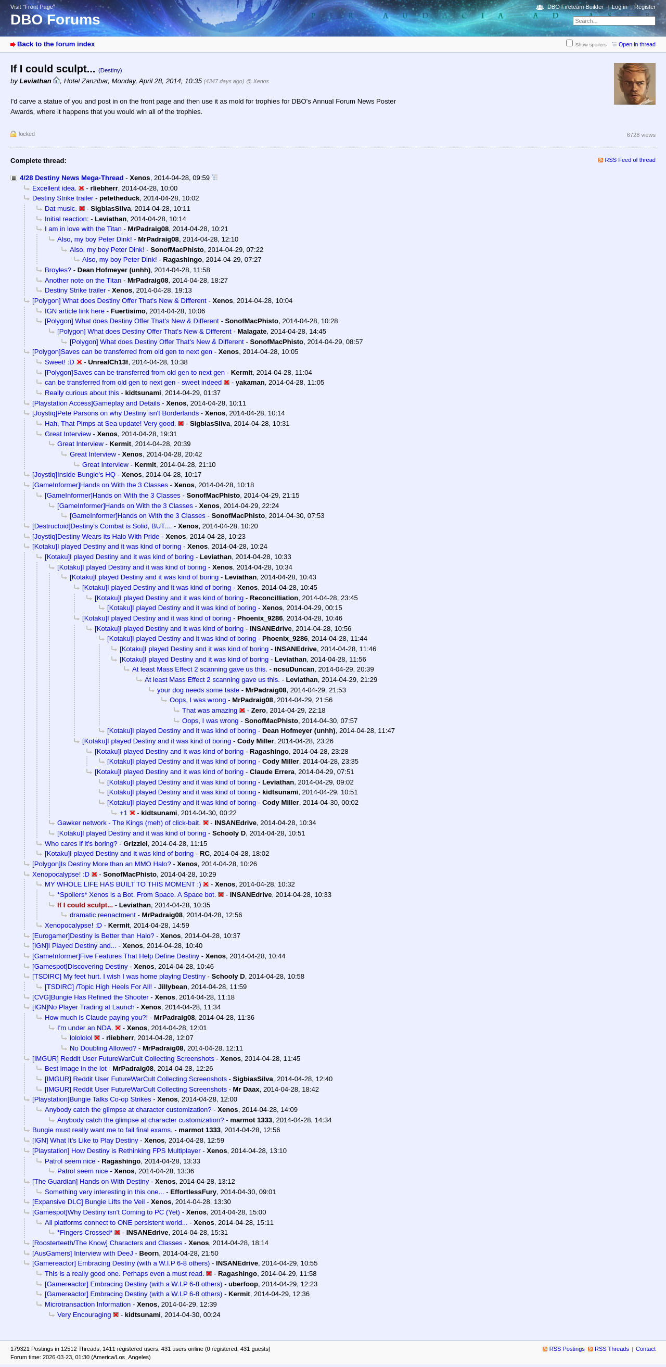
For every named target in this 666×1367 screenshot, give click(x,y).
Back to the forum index (56, 44)
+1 (123, 813)
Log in (619, 7)
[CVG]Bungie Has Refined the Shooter (90, 997)
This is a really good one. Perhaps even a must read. (124, 1273)
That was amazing (209, 710)
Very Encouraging (84, 1315)
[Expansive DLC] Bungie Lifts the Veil (88, 1202)
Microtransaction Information (88, 1304)
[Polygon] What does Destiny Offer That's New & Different (119, 301)
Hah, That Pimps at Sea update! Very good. (110, 423)
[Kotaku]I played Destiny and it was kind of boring (106, 546)
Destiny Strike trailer (62, 198)
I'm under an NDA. (85, 1028)
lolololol (81, 1038)
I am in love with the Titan (83, 229)
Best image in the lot (76, 1068)
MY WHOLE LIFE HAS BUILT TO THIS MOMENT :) (123, 884)
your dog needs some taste (198, 690)
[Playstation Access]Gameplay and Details (96, 403)
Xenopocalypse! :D (60, 874)
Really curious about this (82, 393)
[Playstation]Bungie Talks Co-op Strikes (91, 1099)
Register (645, 7)
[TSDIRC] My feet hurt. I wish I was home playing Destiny (119, 976)
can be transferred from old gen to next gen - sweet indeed (133, 382)
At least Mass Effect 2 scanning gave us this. (199, 669)
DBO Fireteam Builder (575, 7)
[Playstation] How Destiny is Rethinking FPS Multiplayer (116, 1151)
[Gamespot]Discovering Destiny (80, 966)
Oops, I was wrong (198, 700)
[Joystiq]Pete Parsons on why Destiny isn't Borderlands (115, 413)
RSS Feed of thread (630, 160)
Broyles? (58, 270)
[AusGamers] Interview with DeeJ (82, 1253)
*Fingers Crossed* (84, 1232)
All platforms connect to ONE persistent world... (116, 1222)
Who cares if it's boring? (81, 843)
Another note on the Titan (83, 280)
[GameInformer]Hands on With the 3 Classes (100, 485)
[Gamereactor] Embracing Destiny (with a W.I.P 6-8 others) (121, 1263)
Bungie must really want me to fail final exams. (102, 1130)
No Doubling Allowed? (103, 1048)
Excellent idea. (54, 188)
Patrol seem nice (70, 1161)
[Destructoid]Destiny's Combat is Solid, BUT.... (102, 526)
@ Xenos (257, 81)
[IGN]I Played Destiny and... (74, 946)
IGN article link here (75, 311)
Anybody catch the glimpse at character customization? (128, 1109)
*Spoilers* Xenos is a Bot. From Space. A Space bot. (136, 894)
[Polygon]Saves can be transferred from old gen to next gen (122, 352)
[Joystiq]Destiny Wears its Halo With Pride (96, 536)
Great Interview (68, 434)
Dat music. (61, 208)
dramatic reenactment (103, 915)
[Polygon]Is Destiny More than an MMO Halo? (101, 864)
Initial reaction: (67, 219)
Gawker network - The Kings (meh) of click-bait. (129, 823)
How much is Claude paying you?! (96, 1017)
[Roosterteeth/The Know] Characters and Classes (107, 1243)
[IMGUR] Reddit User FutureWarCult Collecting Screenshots (123, 1058)
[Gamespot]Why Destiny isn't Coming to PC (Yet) (106, 1212)
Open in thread (637, 44)
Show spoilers (591, 44)
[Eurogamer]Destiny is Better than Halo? (93, 936)
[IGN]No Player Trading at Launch (83, 1007)
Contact (646, 1349)
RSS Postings (567, 1349)
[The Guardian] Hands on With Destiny (90, 1181)
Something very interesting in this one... (104, 1192)
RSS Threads (612, 1349)
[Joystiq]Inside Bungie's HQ (74, 474)
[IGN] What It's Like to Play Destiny (85, 1140)
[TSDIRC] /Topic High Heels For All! (98, 987)
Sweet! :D (59, 362)
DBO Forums (55, 19)
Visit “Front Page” (32, 7)
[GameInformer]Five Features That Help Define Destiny (115, 956)
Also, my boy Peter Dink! (94, 239)
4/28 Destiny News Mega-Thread (72, 178)
